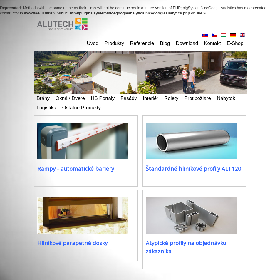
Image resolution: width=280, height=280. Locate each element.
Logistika (46, 107)
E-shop (235, 43)
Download (187, 43)
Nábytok (226, 98)
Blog (165, 43)
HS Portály (103, 98)
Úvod (93, 43)
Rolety (171, 98)
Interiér (150, 98)
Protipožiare (197, 98)
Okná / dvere (70, 98)
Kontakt (212, 43)
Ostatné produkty (81, 107)
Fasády (128, 98)
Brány (43, 98)
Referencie (142, 43)
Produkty (114, 43)
